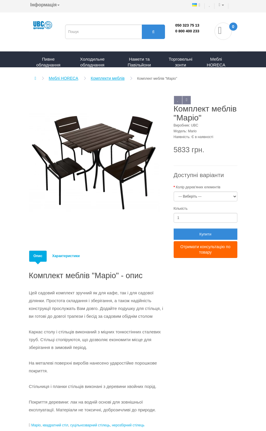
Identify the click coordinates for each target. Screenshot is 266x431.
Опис (38, 256)
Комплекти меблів (108, 78)
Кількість (181, 209)
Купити (205, 234)
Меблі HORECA (216, 62)
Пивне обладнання (48, 62)
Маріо (36, 425)
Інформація (45, 4)
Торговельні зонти (180, 62)
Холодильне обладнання (92, 62)
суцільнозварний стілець (90, 425)
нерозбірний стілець (128, 425)
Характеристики (66, 256)
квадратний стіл (55, 425)
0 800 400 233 (187, 31)
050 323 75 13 (187, 25)
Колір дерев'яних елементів (198, 187)
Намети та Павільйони (139, 62)
